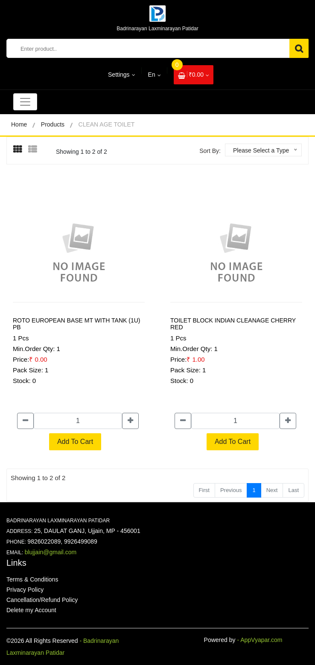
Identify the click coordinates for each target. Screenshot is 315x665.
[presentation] (20, 150)
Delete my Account (31, 610)
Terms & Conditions (32, 579)
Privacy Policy (25, 589)
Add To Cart (75, 441)
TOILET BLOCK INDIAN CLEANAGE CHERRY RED (233, 324)
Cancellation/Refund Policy (42, 599)
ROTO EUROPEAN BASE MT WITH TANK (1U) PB (76, 324)
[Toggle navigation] (25, 101)
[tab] (20, 149)
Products (52, 124)
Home (19, 124)
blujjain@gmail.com (51, 552)
